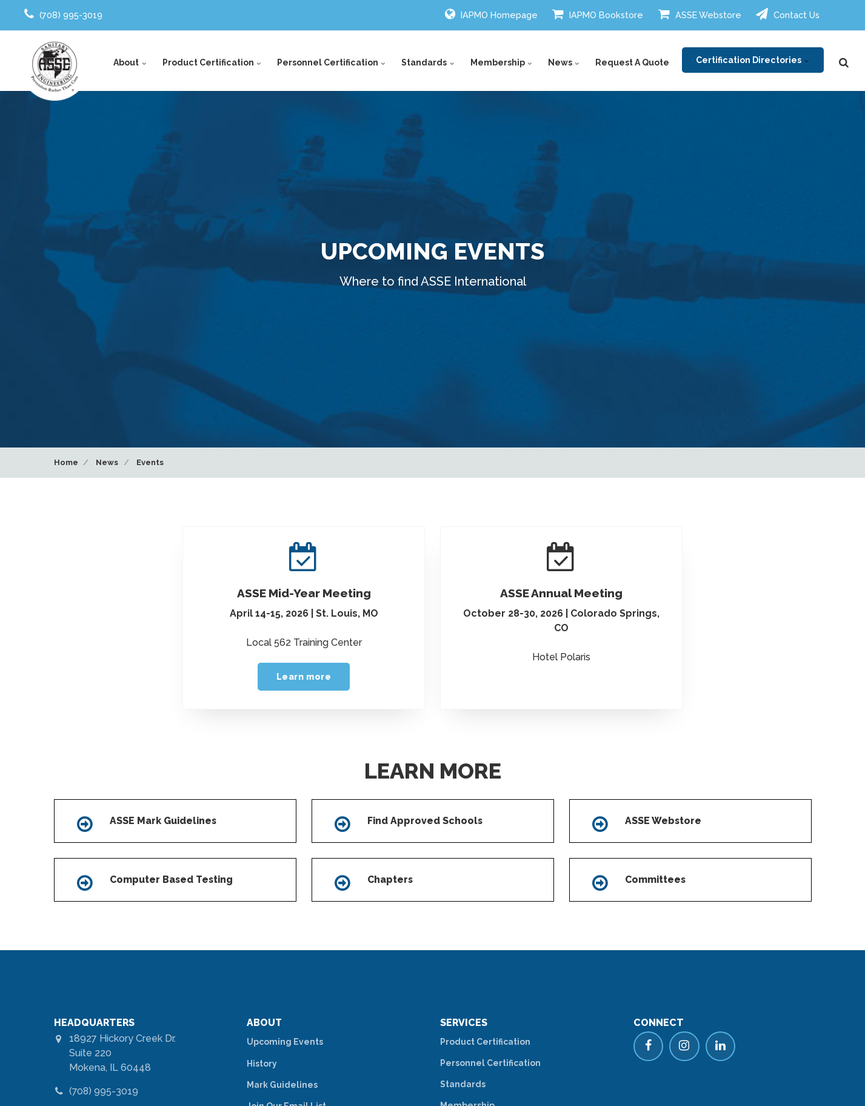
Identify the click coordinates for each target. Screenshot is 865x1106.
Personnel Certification (335, 60)
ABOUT (264, 1022)
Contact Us (788, 14)
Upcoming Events (285, 1041)
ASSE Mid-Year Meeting (304, 593)
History (262, 1062)
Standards (431, 60)
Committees (656, 879)
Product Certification (218, 60)
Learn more (304, 676)
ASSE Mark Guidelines (164, 821)
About (137, 60)
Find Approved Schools (425, 821)
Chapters (390, 879)
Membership (503, 60)
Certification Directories (752, 60)
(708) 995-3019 (104, 1090)
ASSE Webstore (699, 14)
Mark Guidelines (282, 1083)
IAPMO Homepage (491, 14)
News (565, 60)
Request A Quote (633, 60)
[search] (844, 60)
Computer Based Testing (173, 879)
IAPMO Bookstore (597, 14)
